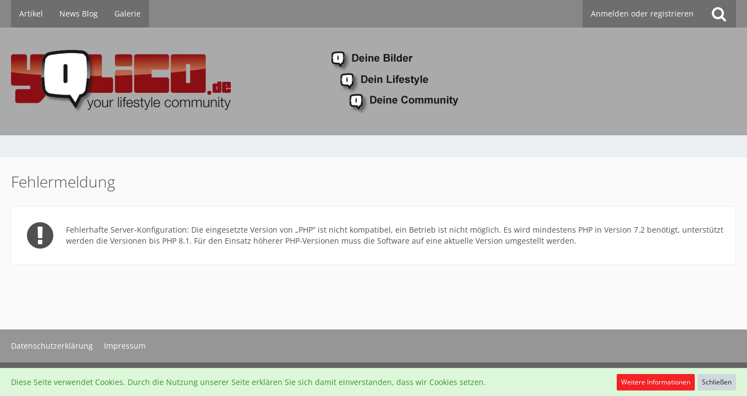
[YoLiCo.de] (373, 81)
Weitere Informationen (655, 382)
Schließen (717, 382)
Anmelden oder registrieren (642, 13)
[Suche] (719, 14)
